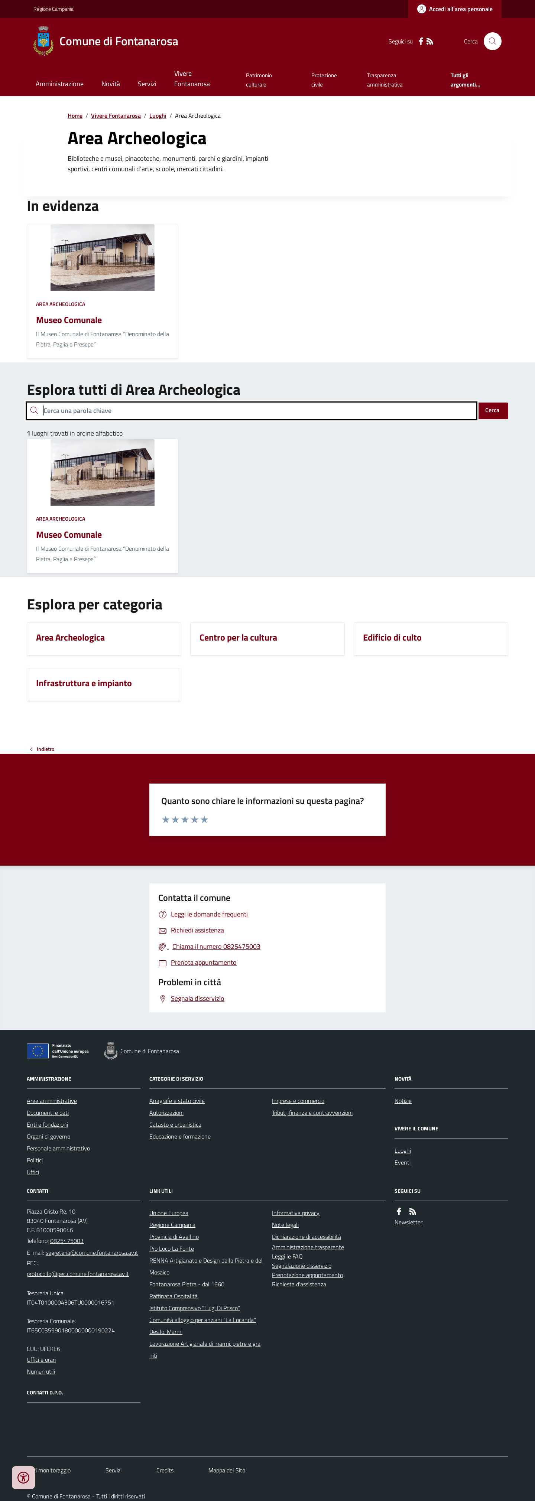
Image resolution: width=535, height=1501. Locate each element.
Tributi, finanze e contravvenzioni (312, 1112)
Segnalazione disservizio (301, 1265)
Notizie (403, 1100)
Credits (165, 1470)
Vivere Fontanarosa (192, 78)
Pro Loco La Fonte (171, 1248)
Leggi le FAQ (287, 1256)
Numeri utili (41, 1371)
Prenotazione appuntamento (307, 1274)
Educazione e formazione (180, 1136)
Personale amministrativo (58, 1148)
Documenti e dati (48, 1112)
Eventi (403, 1162)
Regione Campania (53, 9)
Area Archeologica (60, 304)
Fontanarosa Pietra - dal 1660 (186, 1284)
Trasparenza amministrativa (385, 79)
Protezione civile (324, 79)
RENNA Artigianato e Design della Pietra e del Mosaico (206, 1266)
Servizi (147, 84)
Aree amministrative (52, 1100)
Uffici (33, 1172)
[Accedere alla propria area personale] (455, 9)
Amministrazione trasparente (308, 1247)
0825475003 (67, 1240)
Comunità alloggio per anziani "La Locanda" (202, 1319)
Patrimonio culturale (259, 79)
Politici (35, 1160)
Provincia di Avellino (174, 1236)
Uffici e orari (41, 1359)
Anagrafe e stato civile (177, 1100)
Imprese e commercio (298, 1100)
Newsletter (408, 1222)
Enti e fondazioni (47, 1124)
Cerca (492, 410)
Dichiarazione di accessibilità (306, 1236)
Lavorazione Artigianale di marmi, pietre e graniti (204, 1349)
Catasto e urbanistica (175, 1124)
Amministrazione (60, 84)
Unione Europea (168, 1212)
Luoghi (157, 115)
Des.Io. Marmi (165, 1331)
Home (75, 115)
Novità (110, 84)
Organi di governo (48, 1136)
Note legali (285, 1224)
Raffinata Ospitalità (173, 1296)
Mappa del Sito (226, 1470)
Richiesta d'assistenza (299, 1284)
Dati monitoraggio (49, 1470)
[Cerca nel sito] (490, 41)
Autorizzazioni (166, 1112)
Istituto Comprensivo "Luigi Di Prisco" (194, 1307)
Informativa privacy (296, 1212)
